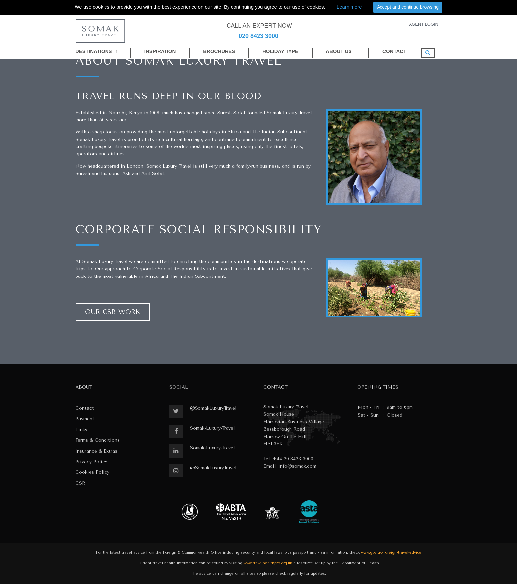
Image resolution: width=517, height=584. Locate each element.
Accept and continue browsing (408, 7)
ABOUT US (338, 51)
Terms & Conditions (98, 440)
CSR (80, 483)
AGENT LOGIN (423, 24)
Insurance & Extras (96, 451)
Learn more (349, 7)
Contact (85, 408)
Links (81, 430)
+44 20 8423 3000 (292, 459)
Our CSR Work (112, 312)
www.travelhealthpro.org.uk (268, 563)
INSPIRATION (160, 51)
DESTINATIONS (96, 51)
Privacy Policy (91, 462)
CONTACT (394, 51)
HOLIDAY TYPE (280, 51)
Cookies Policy (92, 472)
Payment (85, 419)
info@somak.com (297, 466)
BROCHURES (219, 51)
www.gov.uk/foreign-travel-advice (391, 552)
